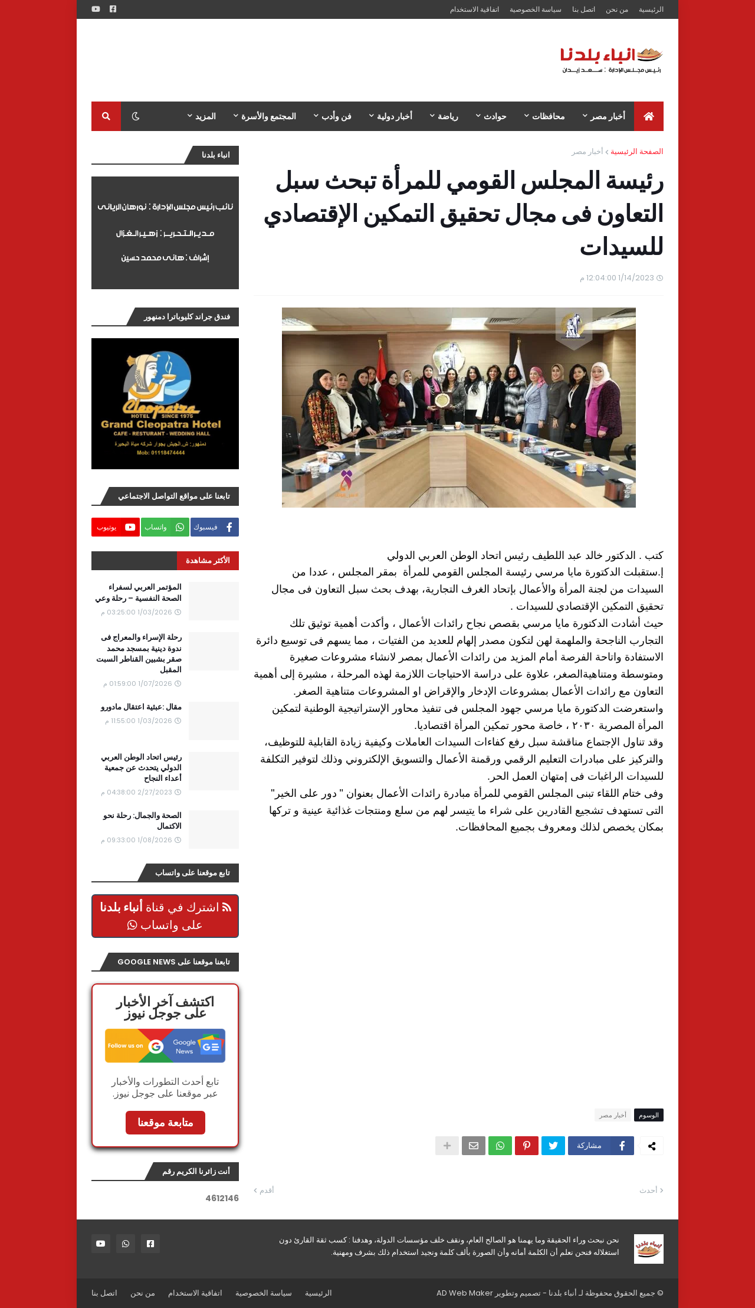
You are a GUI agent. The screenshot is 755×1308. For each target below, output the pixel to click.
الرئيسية (651, 9)
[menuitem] (649, 116)
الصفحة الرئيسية (637, 151)
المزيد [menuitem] (205, 116)
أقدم (267, 1190)
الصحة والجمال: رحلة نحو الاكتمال (142, 821)
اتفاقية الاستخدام (474, 9)
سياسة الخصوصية (536, 9)
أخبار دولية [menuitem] (394, 116)
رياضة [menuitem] (448, 116)
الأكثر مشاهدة (208, 560)
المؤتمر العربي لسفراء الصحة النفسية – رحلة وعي (138, 592)
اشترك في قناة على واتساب (165, 916)
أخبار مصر (587, 151)
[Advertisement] (306, 60)
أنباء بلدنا (563, 1293)
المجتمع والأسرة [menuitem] (268, 116)
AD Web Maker (464, 1293)
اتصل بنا (583, 9)
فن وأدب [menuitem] (336, 116)
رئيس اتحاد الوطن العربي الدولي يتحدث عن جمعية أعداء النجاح (141, 768)
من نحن (617, 9)
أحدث (648, 1190)
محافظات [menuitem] (548, 116)
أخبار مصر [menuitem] (607, 116)
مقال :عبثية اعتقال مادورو (141, 707)
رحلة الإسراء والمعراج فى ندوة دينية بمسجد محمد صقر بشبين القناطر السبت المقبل (139, 653)
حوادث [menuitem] (495, 116)
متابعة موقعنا (165, 1122)
